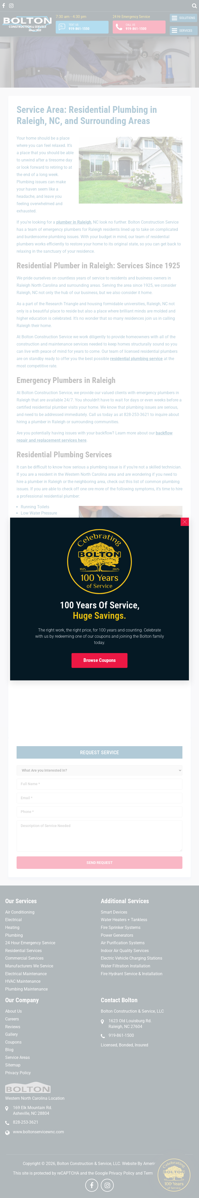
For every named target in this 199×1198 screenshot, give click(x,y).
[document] (99, 599)
